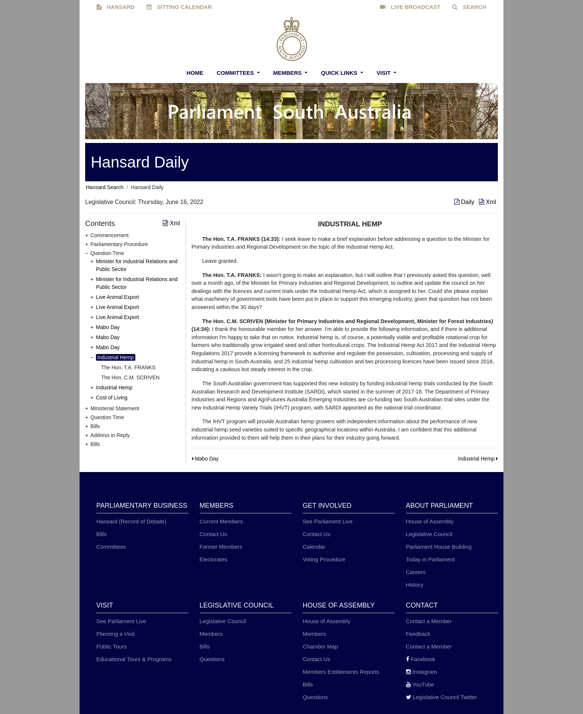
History (414, 584)
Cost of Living (112, 398)
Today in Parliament (430, 559)
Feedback (418, 634)
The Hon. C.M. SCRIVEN (130, 377)
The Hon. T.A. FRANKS (128, 367)
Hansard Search (104, 187)
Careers (416, 572)
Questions (212, 659)
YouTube (420, 684)
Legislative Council (429, 534)
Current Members (221, 521)
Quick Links (340, 73)
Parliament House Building (439, 547)
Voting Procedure (324, 559)
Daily (465, 202)
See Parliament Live (327, 521)
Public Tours (111, 646)
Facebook (420, 659)
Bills (101, 534)
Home (195, 73)
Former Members (221, 547)
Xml (487, 202)
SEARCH (469, 7)
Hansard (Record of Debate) (131, 521)
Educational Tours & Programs (133, 659)
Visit (384, 73)
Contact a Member (429, 621)
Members (288, 73)
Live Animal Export (117, 297)
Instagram (421, 672)
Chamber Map (320, 646)
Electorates (214, 559)
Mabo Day (108, 327)
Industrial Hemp (115, 357)
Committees (236, 73)
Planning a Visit (115, 634)
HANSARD (116, 7)
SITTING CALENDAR (179, 7)
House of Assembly (430, 521)
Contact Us (213, 534)
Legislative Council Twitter (441, 697)
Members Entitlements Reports (341, 672)
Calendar (314, 547)
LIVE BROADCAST (410, 7)
